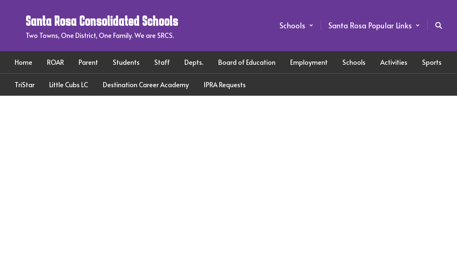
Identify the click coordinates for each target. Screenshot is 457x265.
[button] (296, 25)
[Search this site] (438, 25)
